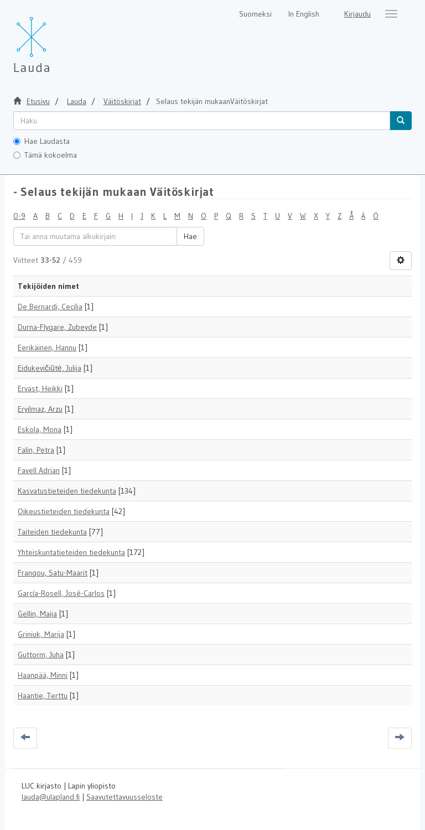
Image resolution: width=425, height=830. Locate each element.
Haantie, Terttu (43, 696)
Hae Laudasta (41, 141)
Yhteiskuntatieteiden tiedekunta (71, 552)
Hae (190, 236)
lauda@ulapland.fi (51, 797)
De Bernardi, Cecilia (50, 307)
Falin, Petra (36, 450)
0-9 (19, 216)
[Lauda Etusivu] (55, 38)
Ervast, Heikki (40, 388)
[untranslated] (201, 120)
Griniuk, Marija (41, 634)
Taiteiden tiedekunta (52, 532)
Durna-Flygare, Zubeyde (57, 327)
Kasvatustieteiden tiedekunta (67, 491)
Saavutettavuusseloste (124, 797)
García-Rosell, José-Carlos (61, 593)
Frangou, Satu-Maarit (52, 573)
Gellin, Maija (37, 614)
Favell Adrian (39, 470)
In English (303, 14)
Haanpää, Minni (43, 675)
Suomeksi (255, 14)
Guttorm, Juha (41, 655)
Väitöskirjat (122, 101)
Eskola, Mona (39, 429)
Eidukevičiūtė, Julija (49, 368)
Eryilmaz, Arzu (40, 409)
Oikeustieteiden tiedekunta (64, 511)
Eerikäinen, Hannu (47, 347)
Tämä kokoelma (45, 155)
